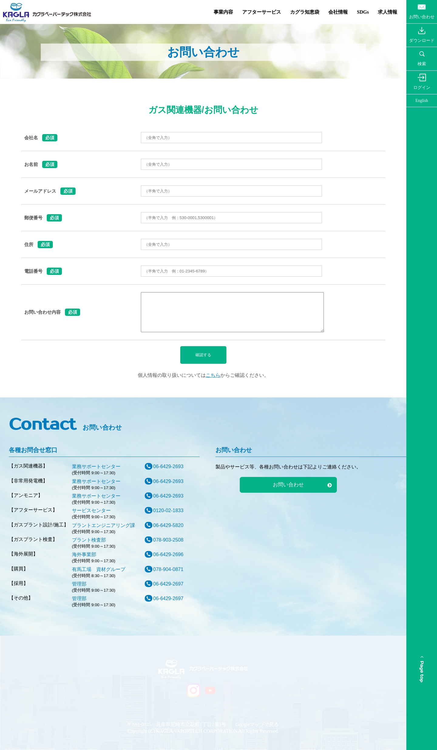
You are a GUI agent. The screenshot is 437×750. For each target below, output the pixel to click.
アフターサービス (261, 12)
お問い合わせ (288, 485)
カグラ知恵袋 (304, 12)
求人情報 (387, 12)
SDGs (363, 12)
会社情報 (338, 12)
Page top (422, 669)
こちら (213, 375)
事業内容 (223, 12)
